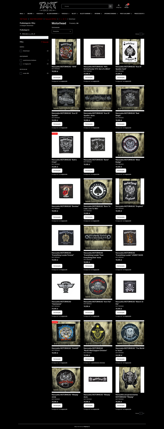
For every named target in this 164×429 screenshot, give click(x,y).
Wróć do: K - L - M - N (27, 34)
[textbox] (62, 31)
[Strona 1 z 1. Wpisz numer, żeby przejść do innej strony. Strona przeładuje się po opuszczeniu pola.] (141, 34)
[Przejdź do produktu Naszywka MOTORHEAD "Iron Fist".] (98, 287)
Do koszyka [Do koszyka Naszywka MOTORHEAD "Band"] (88, 170)
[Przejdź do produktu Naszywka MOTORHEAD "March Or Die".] (130, 287)
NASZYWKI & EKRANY (36, 19)
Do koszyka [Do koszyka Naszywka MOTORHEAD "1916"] (57, 77)
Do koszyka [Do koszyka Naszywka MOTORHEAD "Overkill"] (57, 359)
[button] (110, 6)
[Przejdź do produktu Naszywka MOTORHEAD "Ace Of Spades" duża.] (98, 98)
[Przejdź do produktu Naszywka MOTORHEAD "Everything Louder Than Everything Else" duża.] (98, 238)
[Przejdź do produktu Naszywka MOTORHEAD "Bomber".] (66, 191)
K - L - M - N (62, 19)
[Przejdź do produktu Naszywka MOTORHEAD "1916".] (66, 52)
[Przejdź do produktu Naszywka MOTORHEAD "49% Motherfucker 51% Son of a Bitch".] (98, 52)
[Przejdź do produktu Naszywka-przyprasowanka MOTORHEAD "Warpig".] (130, 380)
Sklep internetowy (81, 426)
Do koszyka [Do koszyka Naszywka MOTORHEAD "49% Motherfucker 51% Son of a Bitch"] (88, 77)
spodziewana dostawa (29, 60)
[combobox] (84, 6)
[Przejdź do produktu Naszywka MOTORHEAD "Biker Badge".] (130, 145)
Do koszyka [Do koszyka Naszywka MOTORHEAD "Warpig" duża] (88, 405)
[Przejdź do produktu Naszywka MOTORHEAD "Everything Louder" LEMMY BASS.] (130, 238)
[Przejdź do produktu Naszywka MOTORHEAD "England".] (130, 191)
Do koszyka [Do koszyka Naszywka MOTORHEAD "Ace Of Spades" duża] (88, 124)
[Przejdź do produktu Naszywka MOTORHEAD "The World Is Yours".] (130, 333)
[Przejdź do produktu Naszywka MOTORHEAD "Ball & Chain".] (66, 145)
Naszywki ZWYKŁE (50, 19)
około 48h (26, 73)
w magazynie (27, 64)
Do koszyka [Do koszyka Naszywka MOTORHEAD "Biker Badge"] (120, 170)
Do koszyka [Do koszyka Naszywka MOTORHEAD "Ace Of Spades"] (57, 124)
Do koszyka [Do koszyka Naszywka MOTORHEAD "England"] (120, 217)
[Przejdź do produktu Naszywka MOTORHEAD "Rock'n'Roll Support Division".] (98, 333)
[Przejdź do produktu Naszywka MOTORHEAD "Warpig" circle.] (66, 380)
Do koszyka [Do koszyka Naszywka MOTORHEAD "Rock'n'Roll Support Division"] (88, 359)
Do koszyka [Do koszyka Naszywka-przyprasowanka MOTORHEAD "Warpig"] (120, 405)
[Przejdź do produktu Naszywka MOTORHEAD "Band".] (98, 145)
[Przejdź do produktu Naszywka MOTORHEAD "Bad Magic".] (130, 98)
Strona (137, 34)
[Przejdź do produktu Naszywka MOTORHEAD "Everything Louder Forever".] (66, 238)
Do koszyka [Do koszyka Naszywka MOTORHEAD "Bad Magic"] (120, 124)
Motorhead (26, 51)
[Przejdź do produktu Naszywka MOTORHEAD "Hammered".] (66, 287)
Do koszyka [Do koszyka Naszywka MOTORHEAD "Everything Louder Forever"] (57, 266)
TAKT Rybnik (23, 19)
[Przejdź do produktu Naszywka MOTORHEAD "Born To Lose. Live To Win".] (98, 191)
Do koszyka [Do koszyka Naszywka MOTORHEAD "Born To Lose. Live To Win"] (88, 217)
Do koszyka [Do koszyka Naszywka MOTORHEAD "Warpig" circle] (57, 405)
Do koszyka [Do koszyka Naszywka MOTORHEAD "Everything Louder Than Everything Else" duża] (88, 266)
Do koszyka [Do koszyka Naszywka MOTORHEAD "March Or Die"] (120, 312)
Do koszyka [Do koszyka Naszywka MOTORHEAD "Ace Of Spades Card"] (120, 77)
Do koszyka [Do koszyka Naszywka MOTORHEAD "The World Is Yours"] (120, 359)
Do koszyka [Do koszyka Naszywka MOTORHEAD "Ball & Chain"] (57, 170)
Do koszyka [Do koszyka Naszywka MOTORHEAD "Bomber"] (57, 217)
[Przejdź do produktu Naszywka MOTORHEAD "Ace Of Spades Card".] (130, 52)
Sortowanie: (56, 27)
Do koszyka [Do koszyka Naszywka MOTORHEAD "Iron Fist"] (88, 312)
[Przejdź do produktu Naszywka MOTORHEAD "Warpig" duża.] (98, 380)
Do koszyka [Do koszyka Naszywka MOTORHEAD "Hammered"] (57, 312)
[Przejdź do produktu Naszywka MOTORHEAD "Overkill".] (66, 333)
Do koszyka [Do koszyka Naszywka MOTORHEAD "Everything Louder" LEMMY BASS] (120, 266)
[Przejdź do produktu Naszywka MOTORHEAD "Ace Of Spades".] (66, 98)
